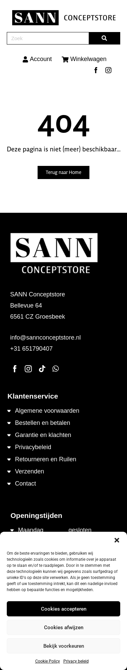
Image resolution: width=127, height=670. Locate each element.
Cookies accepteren (63, 609)
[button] (116, 540)
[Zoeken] (104, 38)
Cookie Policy (47, 661)
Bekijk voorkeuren (63, 646)
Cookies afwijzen (63, 627)
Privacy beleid (76, 661)
